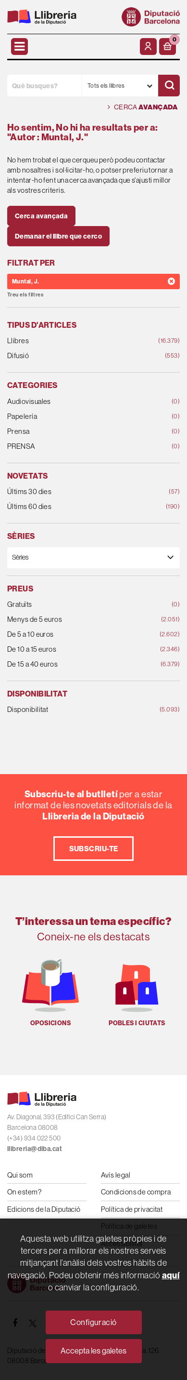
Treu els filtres (25, 294)
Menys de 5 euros (78, 619)
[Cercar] (169, 85)
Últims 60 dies (78, 506)
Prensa (78, 431)
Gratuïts (78, 604)
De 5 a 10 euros (78, 634)
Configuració (93, 1322)
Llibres (78, 341)
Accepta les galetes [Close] (93, 1350)
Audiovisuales (78, 401)
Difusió (78, 356)
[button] (167, 46)
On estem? (24, 1192)
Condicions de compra (136, 1192)
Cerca (142, 107)
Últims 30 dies (78, 491)
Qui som (20, 1175)
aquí (171, 1275)
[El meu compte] (148, 46)
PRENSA (78, 446)
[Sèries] (93, 557)
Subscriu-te (93, 848)
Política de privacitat (132, 1209)
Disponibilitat (78, 709)
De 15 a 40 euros (78, 664)
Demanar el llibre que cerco (58, 236)
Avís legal (116, 1175)
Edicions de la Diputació (44, 1209)
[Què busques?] (44, 85)
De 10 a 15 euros (78, 649)
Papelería (78, 416)
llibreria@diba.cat (34, 1149)
